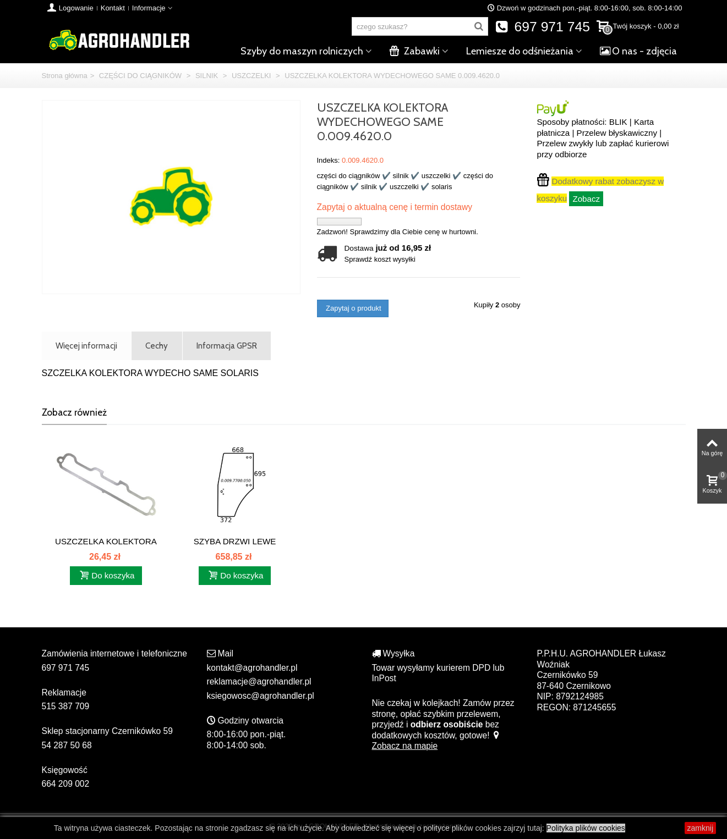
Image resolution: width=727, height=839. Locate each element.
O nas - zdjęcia (638, 51)
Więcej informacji (86, 345)
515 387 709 (66, 706)
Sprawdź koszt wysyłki (380, 259)
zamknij (700, 828)
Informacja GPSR (226, 345)
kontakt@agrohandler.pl (252, 667)
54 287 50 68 (67, 745)
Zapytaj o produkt (352, 308)
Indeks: (328, 160)
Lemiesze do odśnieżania (519, 51)
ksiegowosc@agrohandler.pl (260, 695)
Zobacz (586, 198)
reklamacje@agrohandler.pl (259, 681)
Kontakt (113, 8)
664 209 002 (66, 783)
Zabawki (415, 51)
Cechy (156, 345)
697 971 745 (542, 26)
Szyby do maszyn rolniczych (301, 51)
